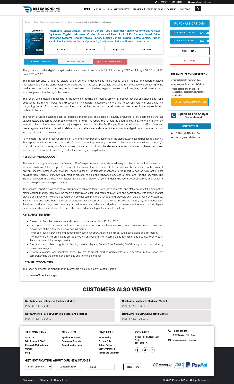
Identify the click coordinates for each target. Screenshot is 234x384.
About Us (99, 9)
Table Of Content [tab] (75, 61)
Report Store (38, 22)
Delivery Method (107, 349)
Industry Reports (118, 9)
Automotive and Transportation (60, 22)
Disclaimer (29, 380)
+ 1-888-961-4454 (164, 2)
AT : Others (62, 49)
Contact (185, 9)
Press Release (154, 9)
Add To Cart (190, 51)
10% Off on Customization (190, 101)
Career (28, 349)
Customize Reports (71, 341)
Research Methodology (36, 345)
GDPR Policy (105, 337)
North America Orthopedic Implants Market (50, 301)
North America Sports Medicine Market (144, 301)
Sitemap (44, 380)
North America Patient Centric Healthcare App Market (56, 313)
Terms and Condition (109, 352)
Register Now (133, 367)
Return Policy (105, 345)
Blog (27, 352)
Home (87, 9)
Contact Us (60, 380)
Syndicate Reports (71, 337)
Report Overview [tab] (41, 61)
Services (138, 9)
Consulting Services (72, 345)
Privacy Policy (105, 341)
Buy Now (189, 60)
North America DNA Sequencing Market (145, 313)
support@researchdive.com (199, 2)
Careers (171, 9)
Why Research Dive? (35, 341)
